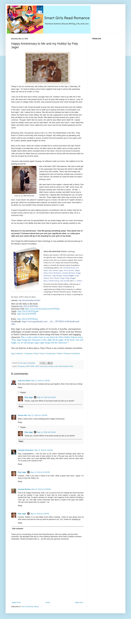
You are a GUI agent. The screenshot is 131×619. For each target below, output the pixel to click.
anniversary (44, 366)
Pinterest (67, 353)
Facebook (28, 353)
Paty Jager (29, 397)
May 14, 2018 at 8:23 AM (46, 432)
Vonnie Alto (22, 415)
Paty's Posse (39, 353)
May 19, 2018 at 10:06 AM (41, 489)
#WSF (37, 366)
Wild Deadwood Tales (66, 366)
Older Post (79, 603)
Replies (23, 392)
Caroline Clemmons (26, 450)
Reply (20, 387)
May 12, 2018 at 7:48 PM (40, 381)
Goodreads (50, 353)
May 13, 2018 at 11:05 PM (37, 415)
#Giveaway (21, 366)
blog (13, 353)
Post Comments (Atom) (30, 607)
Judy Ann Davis (24, 381)
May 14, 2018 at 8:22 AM (46, 397)
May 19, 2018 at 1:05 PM (40, 514)
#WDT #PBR (30, 366)
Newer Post (16, 603)
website (19, 353)
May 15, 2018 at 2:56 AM (43, 450)
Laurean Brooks (24, 489)
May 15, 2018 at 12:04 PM (40, 472)
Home (48, 603)
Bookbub (76, 353)
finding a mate (53, 366)
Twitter (60, 353)
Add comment (17, 529)
